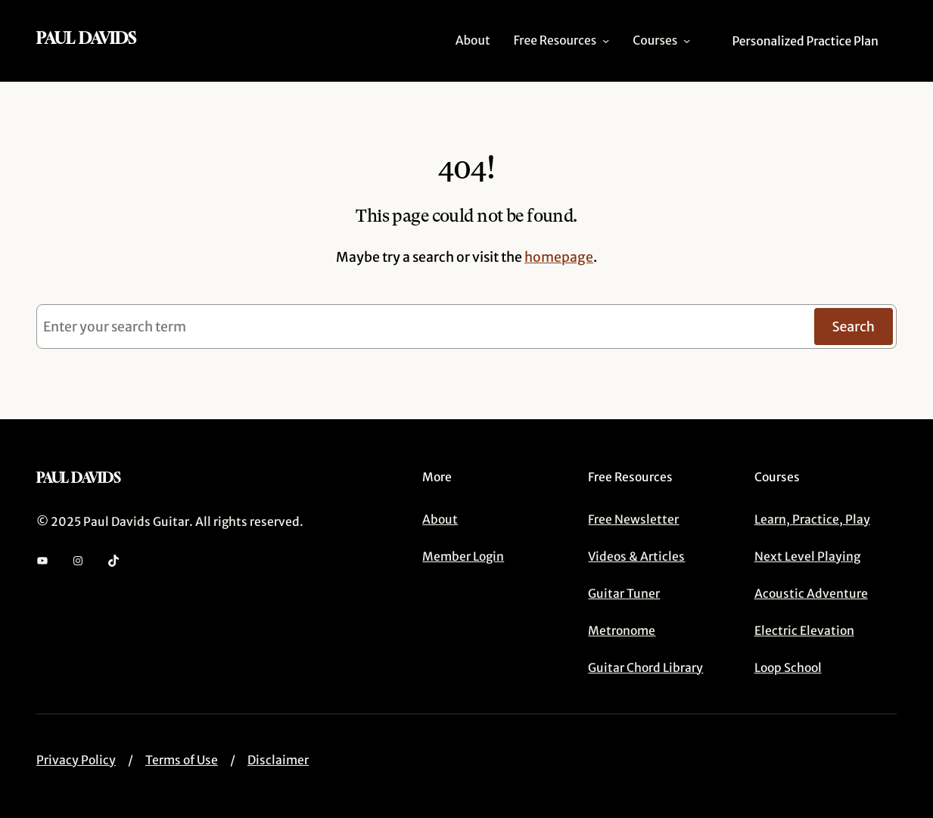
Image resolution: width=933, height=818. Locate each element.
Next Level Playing (807, 556)
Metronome (621, 631)
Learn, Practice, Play (812, 519)
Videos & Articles (636, 556)
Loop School (788, 668)
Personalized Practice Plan (805, 41)
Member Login (463, 556)
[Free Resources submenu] (605, 40)
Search (853, 327)
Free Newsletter (633, 519)
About (440, 519)
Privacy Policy (76, 760)
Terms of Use (181, 760)
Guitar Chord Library (645, 668)
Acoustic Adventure (811, 593)
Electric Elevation (804, 631)
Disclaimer (278, 760)
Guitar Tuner (624, 593)
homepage (558, 257)
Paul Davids (86, 38)
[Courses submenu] (686, 40)
